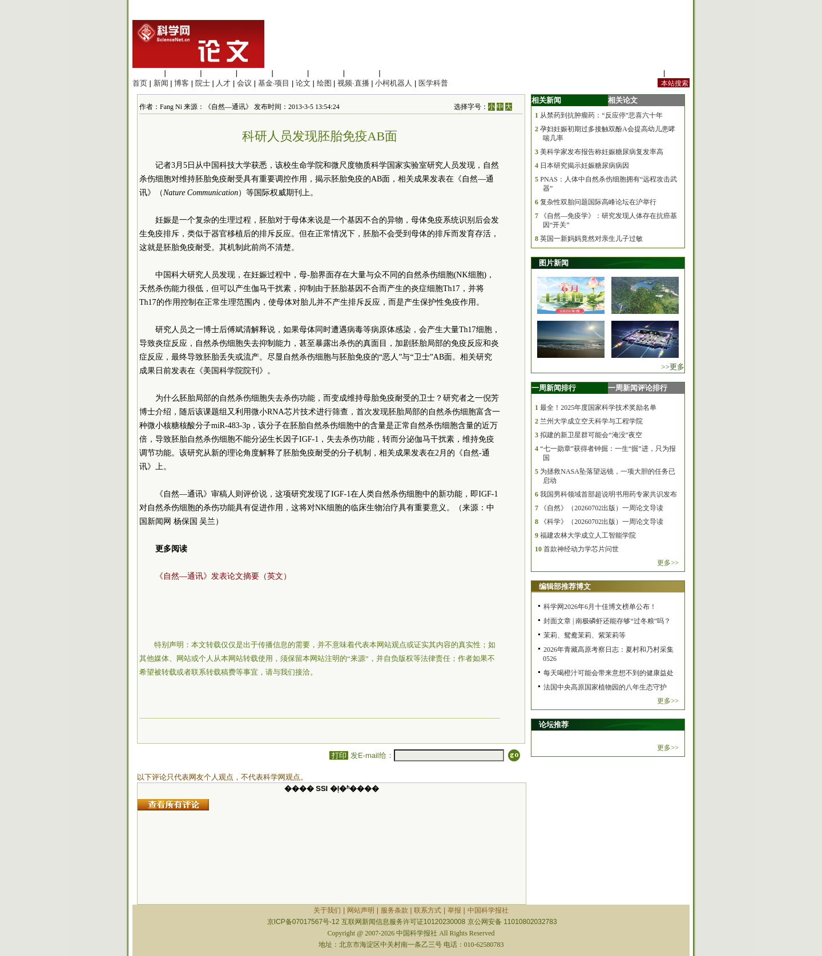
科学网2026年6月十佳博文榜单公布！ (599, 607)
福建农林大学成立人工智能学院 (588, 535)
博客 (181, 83)
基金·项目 (274, 83)
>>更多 (672, 366)
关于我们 (327, 910)
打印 (338, 755)
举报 (454, 910)
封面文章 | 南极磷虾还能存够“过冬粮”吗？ (607, 621)
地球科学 (326, 72)
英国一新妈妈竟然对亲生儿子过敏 (591, 239)
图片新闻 (554, 263)
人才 (223, 83)
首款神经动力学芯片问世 (581, 549)
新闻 (161, 83)
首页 (139, 83)
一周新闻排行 (553, 388)
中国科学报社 (488, 910)
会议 (244, 83)
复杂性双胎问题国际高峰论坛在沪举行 (598, 202)
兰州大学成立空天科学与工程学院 (591, 421)
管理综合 (397, 72)
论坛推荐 (554, 724)
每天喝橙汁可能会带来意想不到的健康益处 (608, 673)
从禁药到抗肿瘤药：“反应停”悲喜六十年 (601, 115)
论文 (303, 83)
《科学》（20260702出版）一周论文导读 (601, 522)
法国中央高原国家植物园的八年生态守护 (605, 687)
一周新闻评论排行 (637, 388)
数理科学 (362, 72)
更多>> (668, 563)
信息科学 (290, 72)
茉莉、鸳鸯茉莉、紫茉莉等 (584, 635)
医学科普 (433, 83)
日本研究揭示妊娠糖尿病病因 (584, 166)
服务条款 (394, 910)
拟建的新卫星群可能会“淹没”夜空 (591, 435)
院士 (202, 83)
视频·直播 (353, 83)
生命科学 (147, 72)
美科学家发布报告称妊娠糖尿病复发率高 (601, 152)
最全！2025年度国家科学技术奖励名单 (598, 408)
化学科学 (218, 72)
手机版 (678, 72)
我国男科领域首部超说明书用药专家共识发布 (608, 494)
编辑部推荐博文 (565, 586)
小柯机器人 (393, 83)
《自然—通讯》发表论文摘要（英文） (223, 576)
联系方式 (427, 910)
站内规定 (646, 72)
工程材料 (254, 72)
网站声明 (360, 910)
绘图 (324, 83)
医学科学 (183, 72)
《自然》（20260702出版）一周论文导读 (601, 508)
